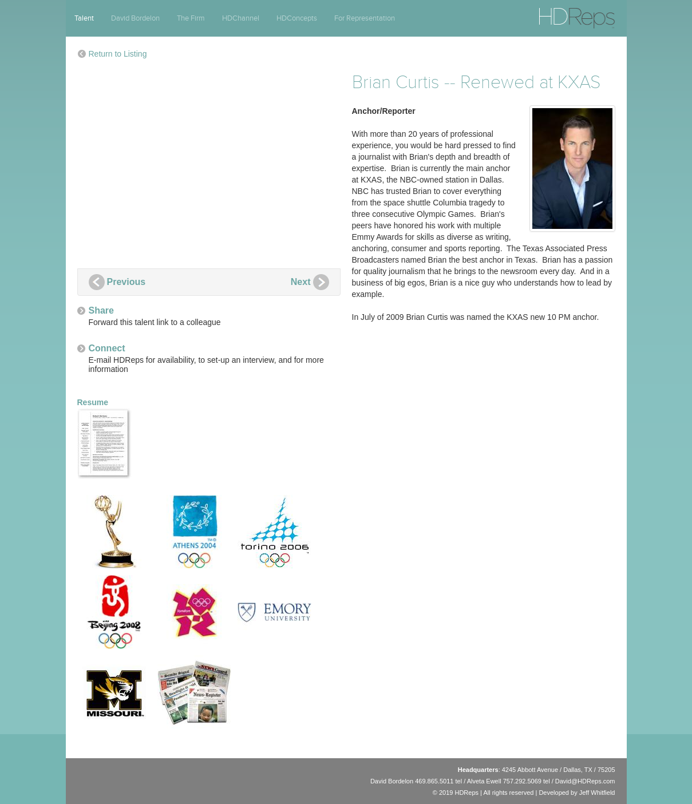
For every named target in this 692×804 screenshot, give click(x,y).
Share (101, 310)
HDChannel (240, 18)
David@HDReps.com (585, 781)
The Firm (191, 18)
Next (301, 282)
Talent (84, 18)
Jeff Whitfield (597, 792)
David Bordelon (135, 18)
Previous (126, 282)
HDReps (552, 13)
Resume (106, 438)
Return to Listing (118, 53)
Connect (107, 348)
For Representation (364, 18)
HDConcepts (296, 18)
